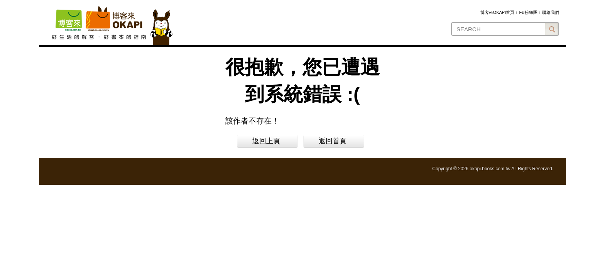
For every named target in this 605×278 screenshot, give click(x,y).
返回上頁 (266, 141)
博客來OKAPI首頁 (497, 12)
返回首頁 (332, 141)
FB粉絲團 (528, 12)
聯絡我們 (550, 12)
